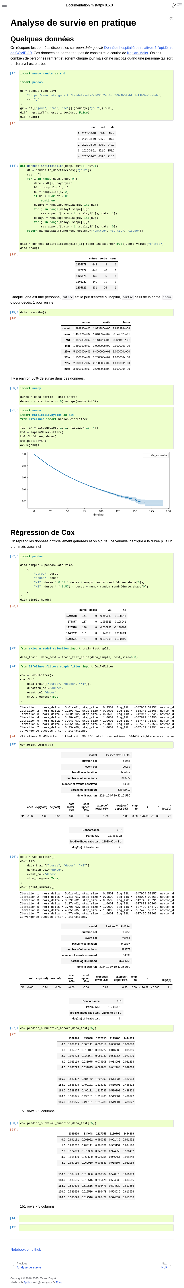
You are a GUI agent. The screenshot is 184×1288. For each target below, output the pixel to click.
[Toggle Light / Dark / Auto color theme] (174, 5)
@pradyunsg (45, 1282)
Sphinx (27, 1282)
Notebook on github (25, 1249)
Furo (58, 1282)
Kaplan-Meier (137, 53)
